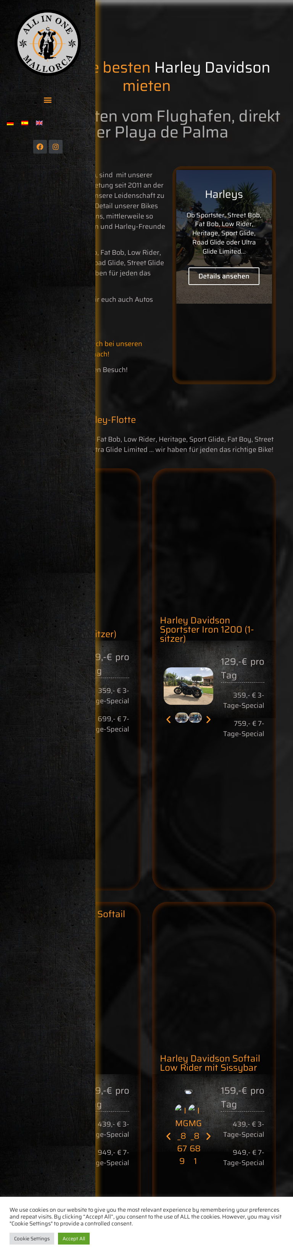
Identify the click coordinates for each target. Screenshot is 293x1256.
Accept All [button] (74, 1239)
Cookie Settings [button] (32, 1239)
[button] (48, 99)
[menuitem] (10, 123)
